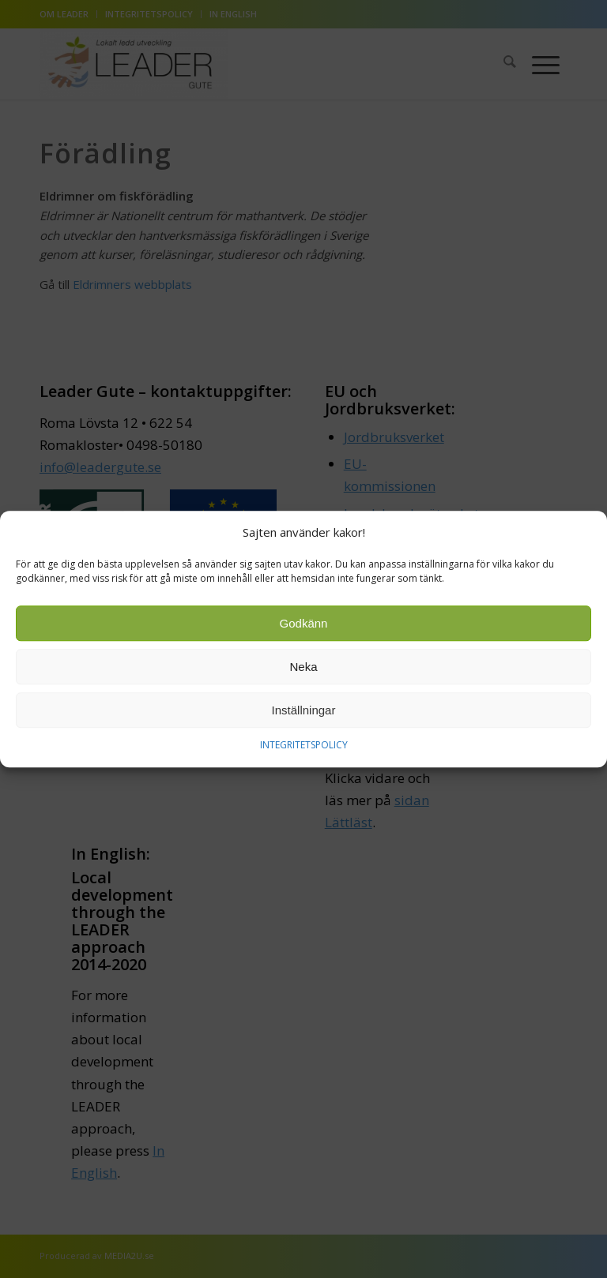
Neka (303, 667)
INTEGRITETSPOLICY (304, 745)
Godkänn (304, 624)
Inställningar (304, 711)
